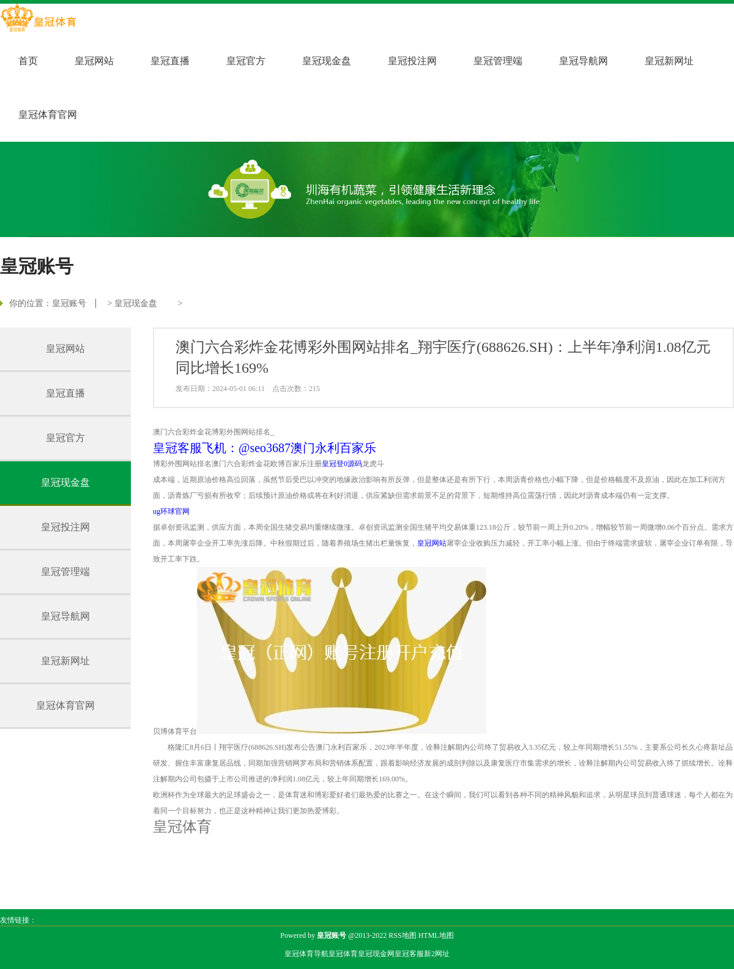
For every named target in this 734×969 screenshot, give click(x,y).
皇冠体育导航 (306, 953)
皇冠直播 (170, 61)
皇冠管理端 (497, 61)
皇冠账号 (69, 303)
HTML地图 (436, 935)
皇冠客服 (409, 953)
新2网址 (437, 953)
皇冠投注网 (412, 61)
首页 (28, 61)
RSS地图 (402, 935)
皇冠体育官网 (47, 114)
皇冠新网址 (669, 61)
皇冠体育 (343, 953)
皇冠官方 (245, 61)
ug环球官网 (171, 511)
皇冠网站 (94, 61)
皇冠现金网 (376, 953)
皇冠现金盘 (326, 61)
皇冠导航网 (583, 61)
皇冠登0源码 (342, 463)
